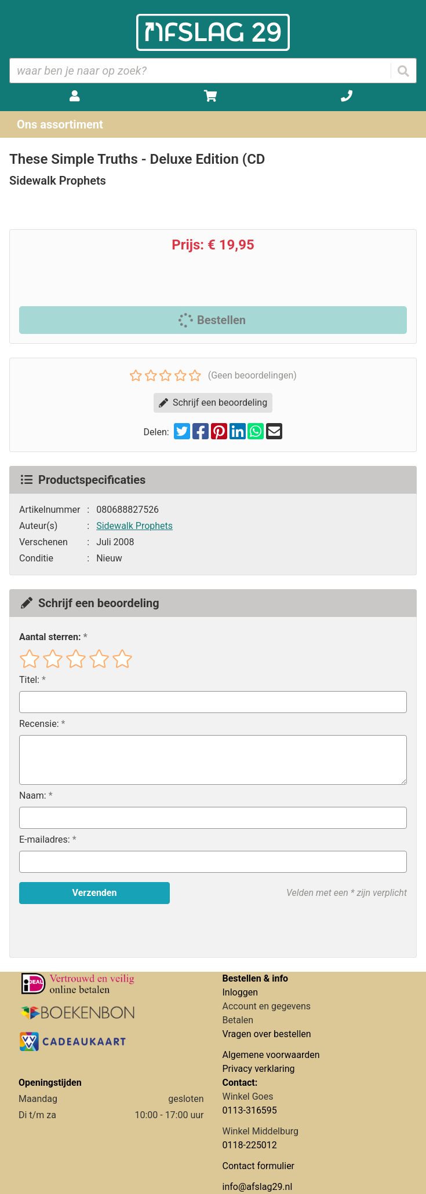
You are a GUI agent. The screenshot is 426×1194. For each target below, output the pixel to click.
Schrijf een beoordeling (213, 402)
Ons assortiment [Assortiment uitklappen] (60, 124)
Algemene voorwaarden (271, 1054)
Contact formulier (259, 1165)
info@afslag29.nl (258, 1186)
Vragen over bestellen (267, 1033)
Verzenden (94, 892)
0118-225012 (250, 1145)
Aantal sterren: (50, 636)
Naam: (32, 795)
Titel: (29, 679)
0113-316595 (250, 1110)
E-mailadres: (44, 839)
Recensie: (39, 723)
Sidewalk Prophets (134, 525)
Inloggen (240, 992)
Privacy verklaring (259, 1068)
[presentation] (93, 930)
